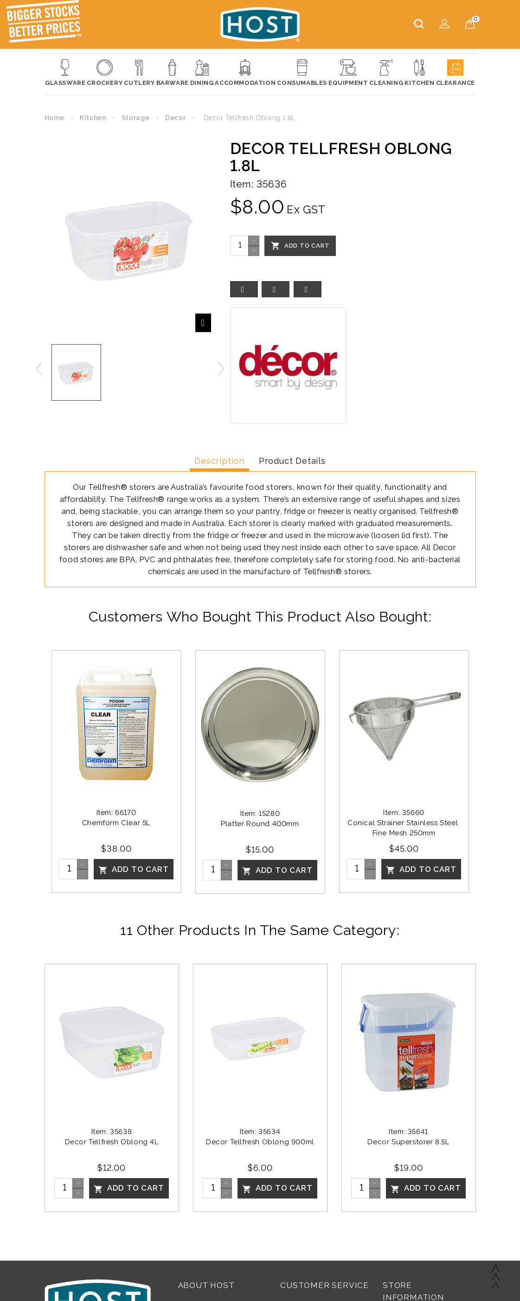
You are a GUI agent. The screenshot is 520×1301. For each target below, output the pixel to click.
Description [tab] (219, 461)
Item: (242, 184)
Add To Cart (300, 245)
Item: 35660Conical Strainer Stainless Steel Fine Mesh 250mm (403, 822)
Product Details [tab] (292, 461)
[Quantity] (239, 246)
